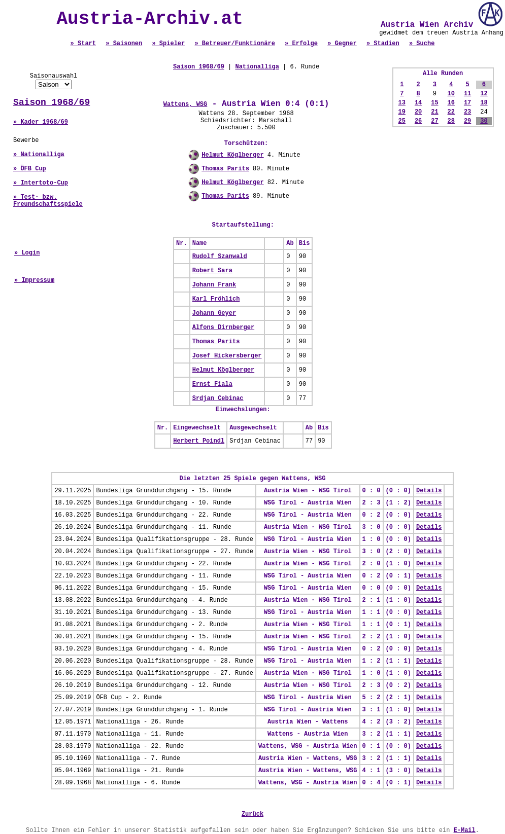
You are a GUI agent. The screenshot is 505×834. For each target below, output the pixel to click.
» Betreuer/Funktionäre (234, 43)
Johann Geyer (214, 313)
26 (418, 121)
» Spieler (168, 43)
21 (434, 112)
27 (434, 121)
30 (483, 121)
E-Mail (465, 830)
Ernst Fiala (212, 384)
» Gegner (342, 43)
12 (483, 93)
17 (467, 102)
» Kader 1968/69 (40, 122)
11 (467, 93)
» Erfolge (301, 43)
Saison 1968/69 (51, 102)
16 (451, 102)
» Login (27, 253)
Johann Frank (214, 284)
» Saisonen (124, 43)
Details (429, 490)
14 (418, 102)
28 (451, 121)
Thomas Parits (225, 168)
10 (451, 93)
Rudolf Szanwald (219, 256)
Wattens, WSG (185, 104)
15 (434, 102)
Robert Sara (212, 270)
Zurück (252, 814)
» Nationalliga (38, 154)
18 (483, 102)
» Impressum (34, 280)
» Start (83, 43)
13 (402, 102)
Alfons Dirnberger (223, 327)
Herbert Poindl (198, 441)
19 (402, 112)
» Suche (421, 43)
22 (451, 112)
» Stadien (382, 43)
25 (402, 121)
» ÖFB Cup (29, 168)
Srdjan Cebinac (218, 398)
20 (418, 112)
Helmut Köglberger (232, 155)
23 (467, 112)
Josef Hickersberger (227, 355)
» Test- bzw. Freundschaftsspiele (48, 201)
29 (467, 121)
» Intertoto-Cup (40, 183)
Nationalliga (257, 66)
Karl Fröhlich (216, 299)
